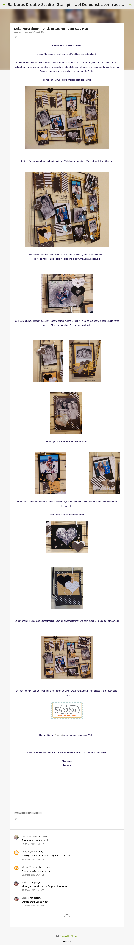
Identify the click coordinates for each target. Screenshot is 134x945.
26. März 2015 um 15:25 (33, 875)
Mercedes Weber (30, 836)
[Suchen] (130, 4)
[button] (15, 37)
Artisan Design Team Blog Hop (28, 813)
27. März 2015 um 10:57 (33, 890)
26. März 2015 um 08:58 (33, 859)
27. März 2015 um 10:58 (33, 905)
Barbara (25, 882)
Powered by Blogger (67, 936)
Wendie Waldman (30, 867)
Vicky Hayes (27, 851)
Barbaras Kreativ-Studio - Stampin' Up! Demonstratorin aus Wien (69, 4)
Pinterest (59, 735)
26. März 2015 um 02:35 (33, 844)
